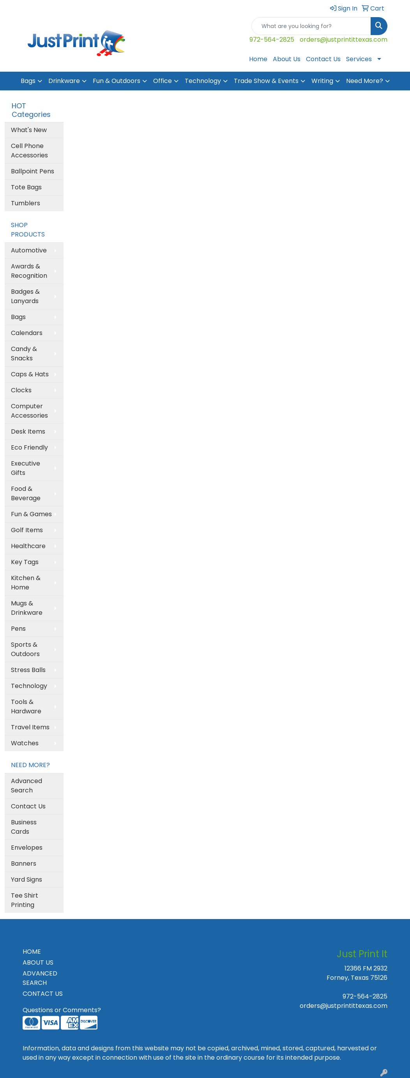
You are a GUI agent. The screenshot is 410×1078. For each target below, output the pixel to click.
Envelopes (26, 847)
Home (258, 59)
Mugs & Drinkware (26, 608)
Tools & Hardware (26, 706)
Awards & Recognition (29, 271)
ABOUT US (38, 962)
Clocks (21, 390)
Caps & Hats (30, 374)
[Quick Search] (311, 26)
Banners (23, 863)
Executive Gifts (25, 468)
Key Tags (25, 562)
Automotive (29, 250)
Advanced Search (26, 785)
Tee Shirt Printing (24, 900)
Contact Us (323, 59)
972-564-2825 (271, 39)
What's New (29, 129)
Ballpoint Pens (32, 171)
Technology (203, 80)
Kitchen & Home (26, 582)
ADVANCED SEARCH (40, 978)
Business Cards (24, 827)
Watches (25, 743)
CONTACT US (43, 993)
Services (359, 59)
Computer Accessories (29, 411)
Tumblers (25, 203)
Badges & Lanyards (25, 296)
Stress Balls (28, 669)
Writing (322, 80)
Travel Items (30, 727)
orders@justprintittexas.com (343, 39)
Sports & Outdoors (25, 649)
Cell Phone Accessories (29, 150)
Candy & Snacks (24, 353)
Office (162, 80)
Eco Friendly (29, 447)
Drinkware (64, 80)
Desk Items (28, 431)
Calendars (26, 332)
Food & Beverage (26, 493)
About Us (286, 59)
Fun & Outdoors (116, 80)
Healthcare (28, 546)
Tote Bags (26, 187)
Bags (28, 80)
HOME (32, 951)
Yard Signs (26, 879)
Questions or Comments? (62, 1010)
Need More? (364, 80)
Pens (18, 628)
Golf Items (27, 530)
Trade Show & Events (266, 80)
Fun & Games (31, 514)
